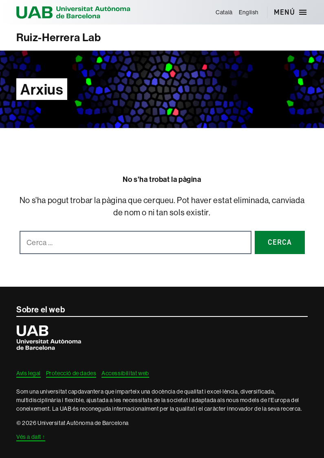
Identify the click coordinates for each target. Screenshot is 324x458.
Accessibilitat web (125, 373)
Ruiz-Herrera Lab (58, 37)
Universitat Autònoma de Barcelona (73, 12)
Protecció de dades (71, 373)
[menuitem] (224, 12)
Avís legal (28, 373)
